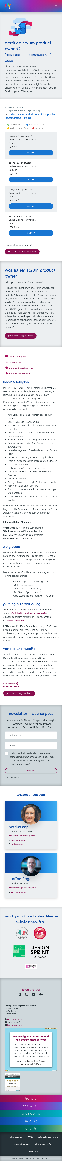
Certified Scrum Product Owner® (28, 613)
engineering (31, 1113)
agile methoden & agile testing (24, 111)
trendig (8, 107)
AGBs (30, 1137)
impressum (33, 1151)
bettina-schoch (17, 844)
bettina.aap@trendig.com (22, 836)
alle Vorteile (11, 683)
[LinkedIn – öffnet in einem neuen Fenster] (21, 994)
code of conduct (22, 1144)
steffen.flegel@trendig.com (22, 888)
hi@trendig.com (14, 1025)
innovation (31, 1106)
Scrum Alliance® (15, 621)
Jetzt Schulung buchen (22, 335)
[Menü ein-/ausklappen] (56, 6)
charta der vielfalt (43, 1144)
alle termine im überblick (22, 252)
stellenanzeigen (16, 1137)
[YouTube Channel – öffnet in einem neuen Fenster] (34, 994)
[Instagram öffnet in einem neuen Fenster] (27, 994)
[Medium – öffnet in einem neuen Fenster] (41, 994)
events (31, 1128)
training (20, 107)
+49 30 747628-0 (19, 841)
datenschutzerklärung (48, 1137)
